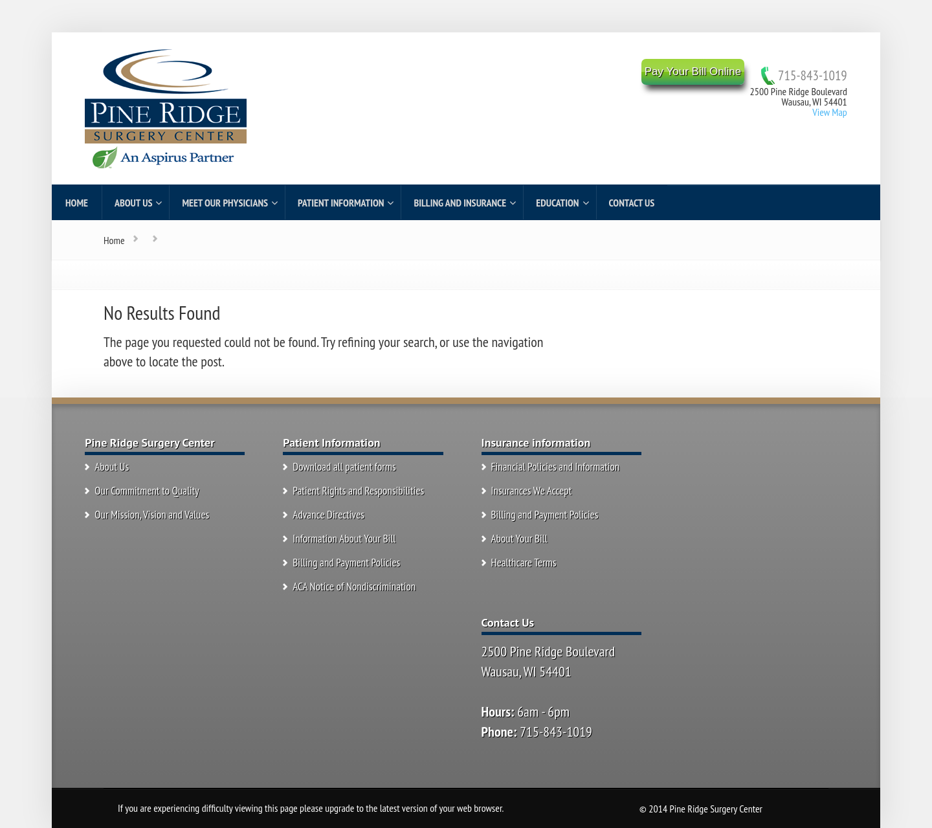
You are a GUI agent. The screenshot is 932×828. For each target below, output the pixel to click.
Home (114, 240)
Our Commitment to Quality (146, 491)
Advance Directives (328, 515)
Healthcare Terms (524, 562)
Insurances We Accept (531, 491)
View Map (829, 112)
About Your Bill (519, 538)
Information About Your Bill (344, 538)
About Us (111, 467)
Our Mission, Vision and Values (151, 515)
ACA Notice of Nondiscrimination (354, 586)
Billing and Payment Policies (346, 562)
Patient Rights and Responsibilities (358, 491)
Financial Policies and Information (555, 467)
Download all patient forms (344, 467)
